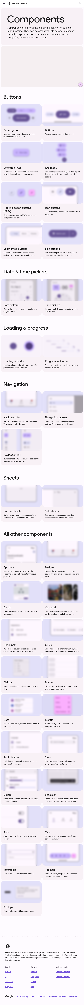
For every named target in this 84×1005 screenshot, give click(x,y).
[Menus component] (62, 712)
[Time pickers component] (62, 297)
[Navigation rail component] (21, 447)
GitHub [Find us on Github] (8, 972)
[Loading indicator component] (21, 353)
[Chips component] (62, 637)
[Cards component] (21, 599)
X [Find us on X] (5, 977)
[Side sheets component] (62, 503)
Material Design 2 (63, 977)
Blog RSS (9, 987)
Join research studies (57, 996)
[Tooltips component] (21, 898)
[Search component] (62, 749)
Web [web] (32, 987)
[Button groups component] (21, 122)
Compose (35, 977)
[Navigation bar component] (21, 409)
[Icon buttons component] (62, 202)
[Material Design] (7, 946)
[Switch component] (21, 824)
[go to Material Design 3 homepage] (17, 3)
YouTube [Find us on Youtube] (9, 982)
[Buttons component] (62, 122)
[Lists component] (21, 712)
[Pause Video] (80, 84)
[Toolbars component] (62, 862)
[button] (4, 3)
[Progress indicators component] (62, 353)
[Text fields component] (21, 862)
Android (34, 972)
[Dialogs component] (21, 674)
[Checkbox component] (21, 637)
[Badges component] (62, 561)
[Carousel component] (62, 599)
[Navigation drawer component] (62, 409)
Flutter (33, 982)
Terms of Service (38, 996)
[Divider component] (62, 674)
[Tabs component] (62, 824)
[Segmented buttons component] (21, 241)
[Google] (9, 996)
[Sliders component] (21, 787)
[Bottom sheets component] (21, 503)
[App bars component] (21, 561)
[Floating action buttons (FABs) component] (21, 202)
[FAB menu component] (62, 161)
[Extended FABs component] (21, 161)
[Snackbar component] (62, 787)
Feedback (73, 996)
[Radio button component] (21, 749)
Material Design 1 (63, 972)
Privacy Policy (22, 996)
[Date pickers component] (21, 297)
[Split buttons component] (62, 241)
